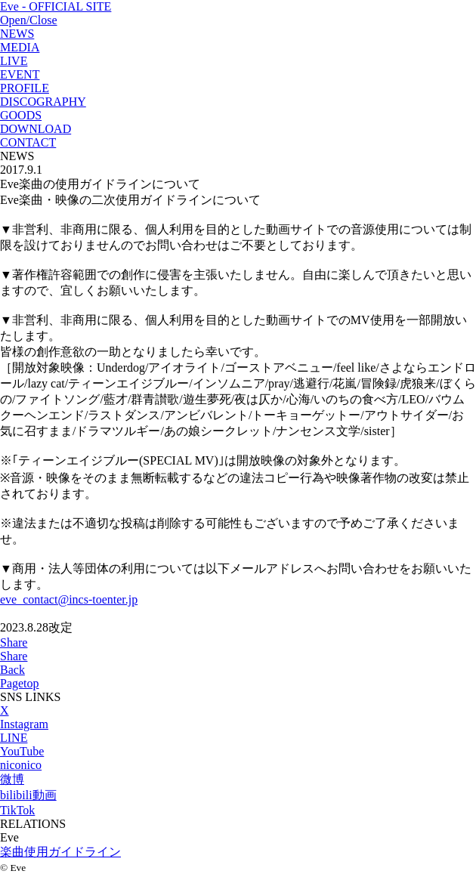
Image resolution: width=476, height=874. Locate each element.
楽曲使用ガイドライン (60, 851)
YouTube (22, 751)
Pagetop (19, 683)
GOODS (21, 115)
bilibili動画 (28, 795)
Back (12, 669)
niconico (21, 764)
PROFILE (24, 88)
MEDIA (19, 47)
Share (13, 642)
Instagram (24, 724)
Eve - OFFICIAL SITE (55, 6)
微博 (12, 779)
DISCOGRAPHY (43, 101)
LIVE (13, 60)
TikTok (17, 810)
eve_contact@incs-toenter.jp (69, 599)
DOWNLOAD (35, 128)
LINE (13, 737)
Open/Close (28, 20)
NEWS (17, 33)
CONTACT (28, 142)
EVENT (19, 74)
